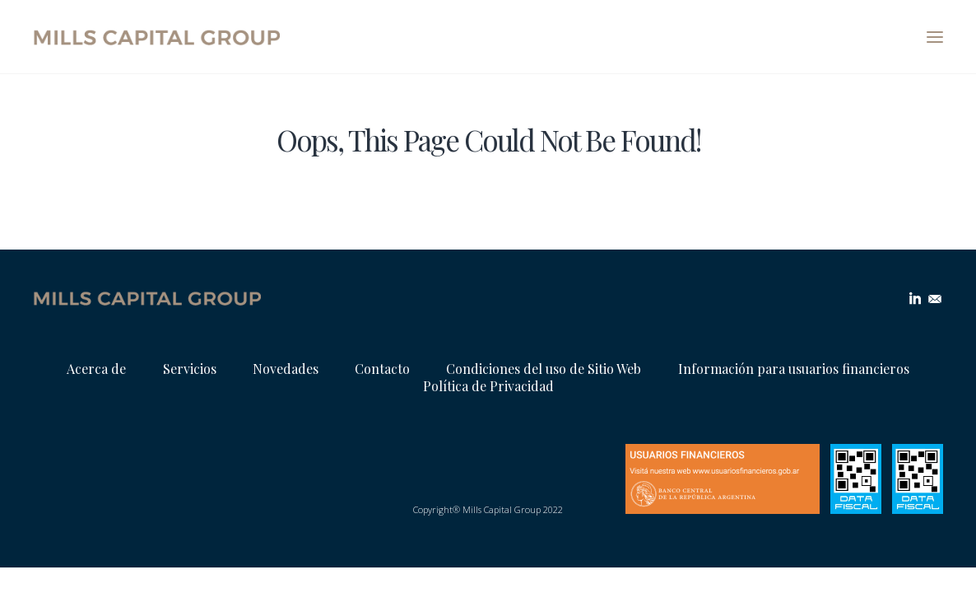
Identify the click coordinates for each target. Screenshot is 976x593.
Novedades (285, 368)
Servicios (189, 368)
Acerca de (96, 368)
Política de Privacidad (488, 386)
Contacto (382, 368)
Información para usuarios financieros (793, 368)
